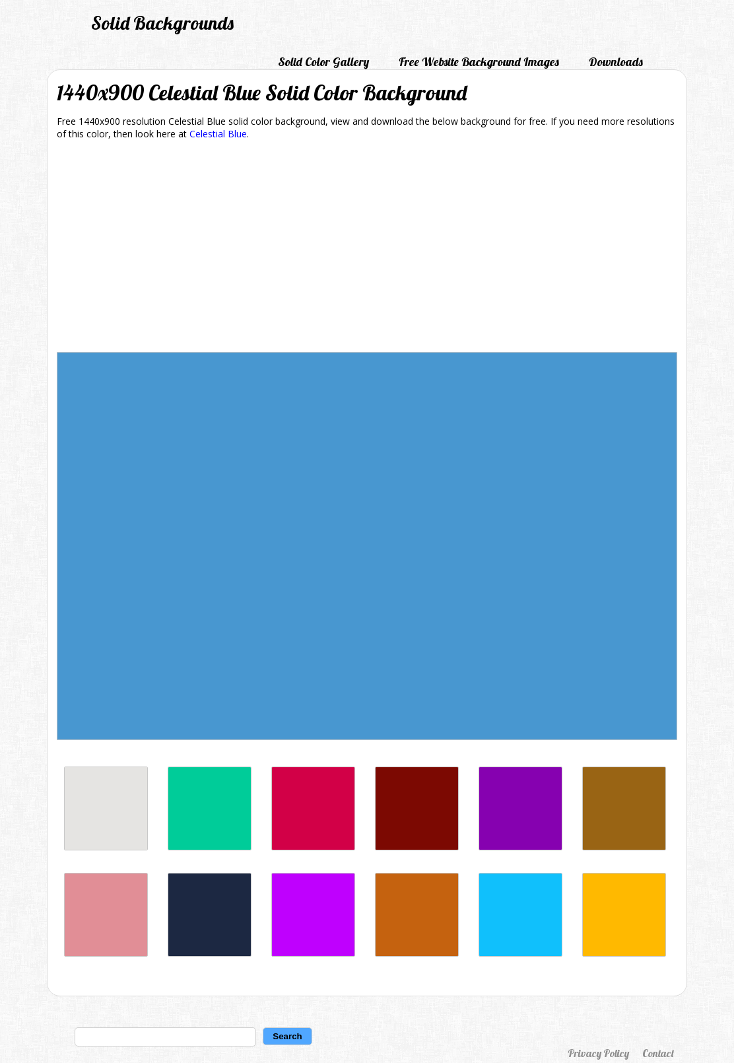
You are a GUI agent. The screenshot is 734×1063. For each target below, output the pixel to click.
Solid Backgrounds (162, 22)
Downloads (616, 61)
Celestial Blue (218, 133)
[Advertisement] (367, 248)
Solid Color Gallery (323, 61)
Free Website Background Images (479, 61)
